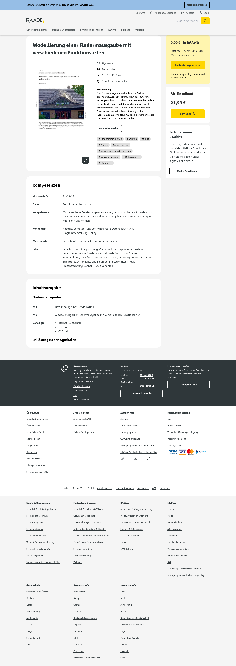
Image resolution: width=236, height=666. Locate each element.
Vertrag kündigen (81, 399)
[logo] (35, 20)
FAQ (75, 395)
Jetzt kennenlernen (197, 4)
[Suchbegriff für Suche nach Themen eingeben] (124, 20)
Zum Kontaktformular (141, 393)
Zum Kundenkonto (81, 386)
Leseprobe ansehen (109, 128)
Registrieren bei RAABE (84, 381)
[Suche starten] (205, 20)
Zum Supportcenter (188, 384)
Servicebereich (80, 390)
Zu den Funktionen (187, 171)
